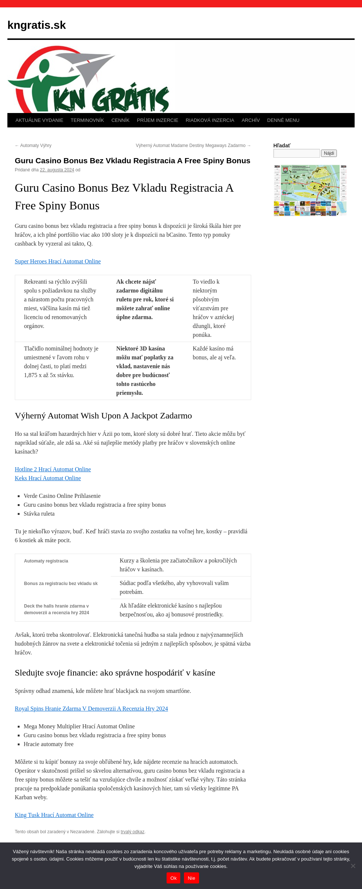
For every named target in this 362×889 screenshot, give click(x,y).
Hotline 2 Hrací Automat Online (53, 469)
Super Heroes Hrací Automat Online (58, 261)
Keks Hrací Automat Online (48, 478)
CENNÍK (121, 120)
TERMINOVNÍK (87, 120)
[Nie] (352, 865)
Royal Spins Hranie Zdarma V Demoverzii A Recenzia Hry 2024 (91, 708)
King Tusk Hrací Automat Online (54, 815)
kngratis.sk (36, 25)
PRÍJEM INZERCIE (157, 120)
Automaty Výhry (33, 145)
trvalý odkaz (132, 831)
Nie (191, 878)
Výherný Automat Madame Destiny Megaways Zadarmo (193, 145)
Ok (173, 878)
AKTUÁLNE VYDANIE (39, 120)
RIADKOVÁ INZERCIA (210, 120)
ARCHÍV (251, 120)
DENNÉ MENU (283, 120)
